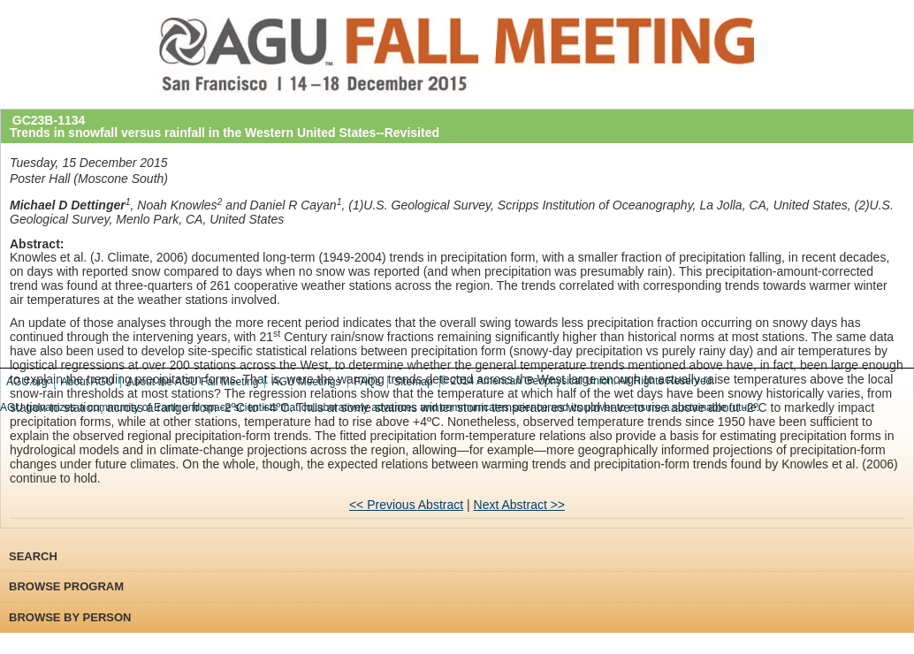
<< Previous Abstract (406, 505)
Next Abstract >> (520, 505)
